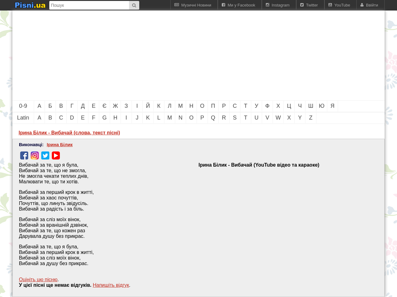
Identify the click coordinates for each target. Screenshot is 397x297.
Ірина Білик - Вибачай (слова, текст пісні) (69, 132)
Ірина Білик (60, 144)
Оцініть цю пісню (38, 279)
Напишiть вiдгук (111, 285)
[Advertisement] (164, 55)
